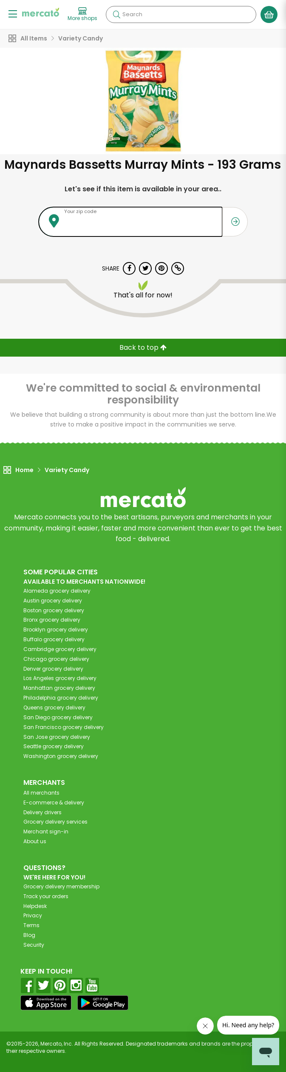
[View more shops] (82, 14)
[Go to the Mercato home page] (40, 12)
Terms (31, 925)
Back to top (143, 347)
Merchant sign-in (45, 831)
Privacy (32, 915)
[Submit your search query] (116, 14)
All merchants (41, 792)
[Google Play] (102, 1002)
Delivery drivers (42, 812)
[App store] (45, 1003)
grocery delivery (57, 590)
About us (34, 841)
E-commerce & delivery (53, 802)
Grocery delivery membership (61, 886)
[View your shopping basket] (269, 14)
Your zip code (80, 211)
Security (33, 944)
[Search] (181, 14)
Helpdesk (35, 906)
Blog (29, 935)
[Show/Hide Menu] (12, 13)
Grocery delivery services (55, 821)
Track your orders (45, 896)
